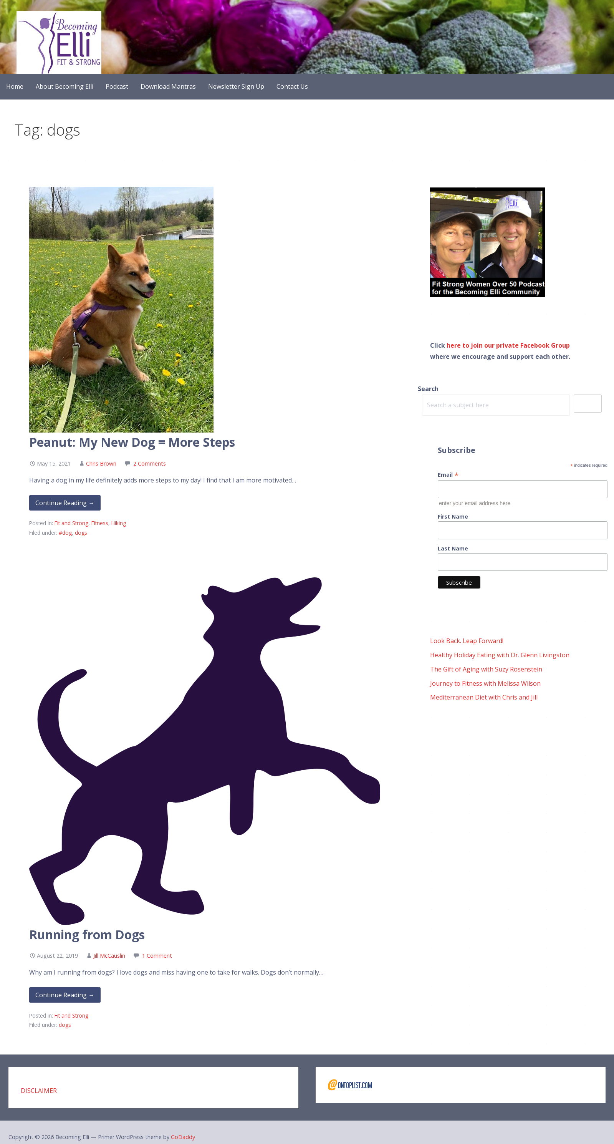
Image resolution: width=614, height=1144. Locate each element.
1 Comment (157, 955)
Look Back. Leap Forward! (466, 641)
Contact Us (292, 86)
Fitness (99, 523)
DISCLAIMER (39, 1090)
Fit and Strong (71, 523)
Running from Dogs (87, 934)
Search (428, 389)
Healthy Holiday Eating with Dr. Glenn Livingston (499, 655)
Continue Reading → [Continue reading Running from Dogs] (64, 995)
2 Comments (149, 463)
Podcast (117, 86)
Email (448, 474)
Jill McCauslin (109, 955)
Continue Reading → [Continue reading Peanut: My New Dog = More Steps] (64, 503)
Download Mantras (168, 86)
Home (14, 86)
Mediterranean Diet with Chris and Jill (484, 697)
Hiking (118, 523)
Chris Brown (101, 463)
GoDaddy (183, 1137)
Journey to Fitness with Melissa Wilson (485, 683)
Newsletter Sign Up (236, 86)
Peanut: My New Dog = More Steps (132, 442)
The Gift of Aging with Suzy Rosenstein (486, 669)
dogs (81, 532)
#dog (65, 532)
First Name (453, 516)
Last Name (453, 548)
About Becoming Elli (64, 86)
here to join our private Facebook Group (508, 345)
